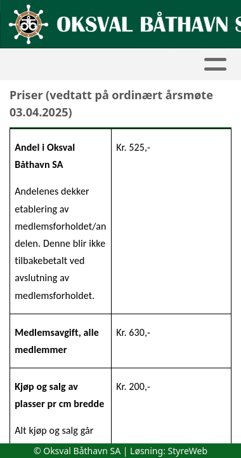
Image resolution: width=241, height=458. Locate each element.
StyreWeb (188, 451)
